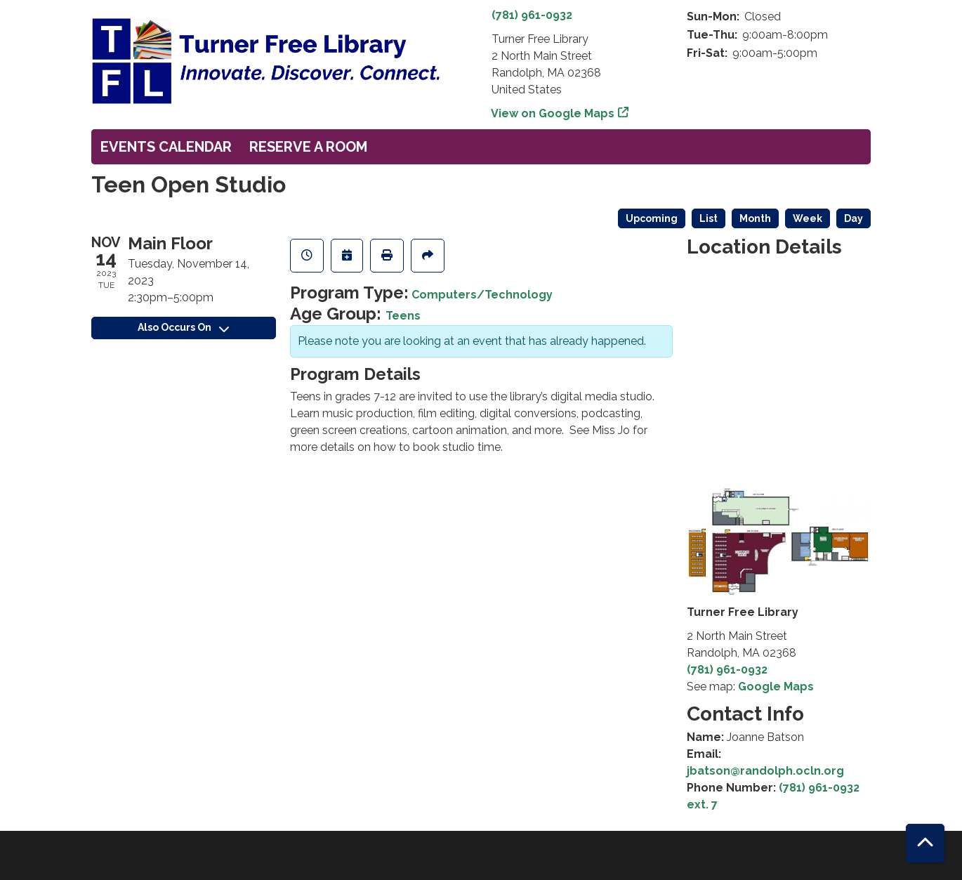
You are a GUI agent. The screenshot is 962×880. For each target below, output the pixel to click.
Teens (403, 315)
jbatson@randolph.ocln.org (765, 770)
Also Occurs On (183, 327)
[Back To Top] (925, 843)
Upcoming (652, 218)
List (708, 218)
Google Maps (776, 686)
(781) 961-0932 (532, 15)
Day (853, 218)
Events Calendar (166, 146)
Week (807, 218)
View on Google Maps (553, 113)
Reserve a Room (308, 146)
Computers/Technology (482, 294)
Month (755, 218)
